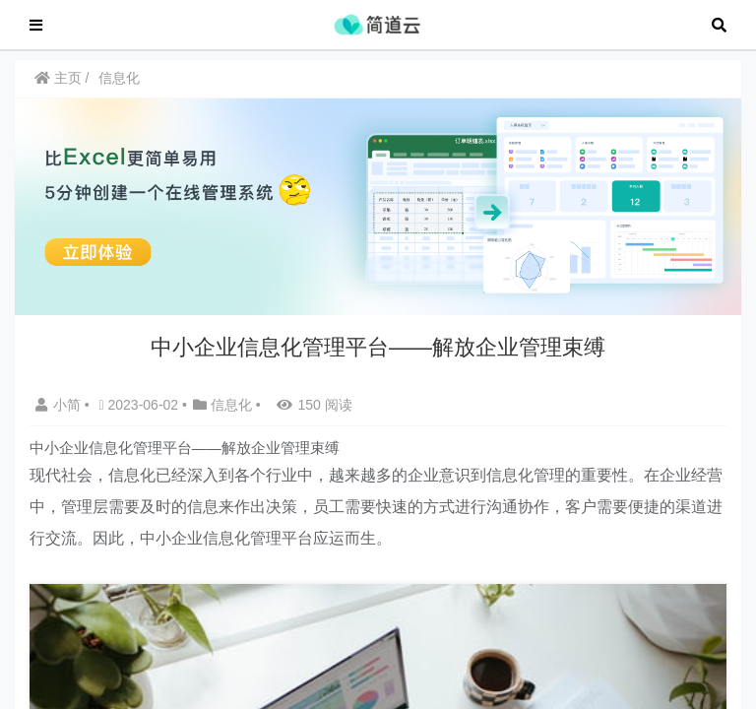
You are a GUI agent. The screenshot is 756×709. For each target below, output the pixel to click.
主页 (63, 88)
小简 (65, 411)
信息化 (125, 88)
